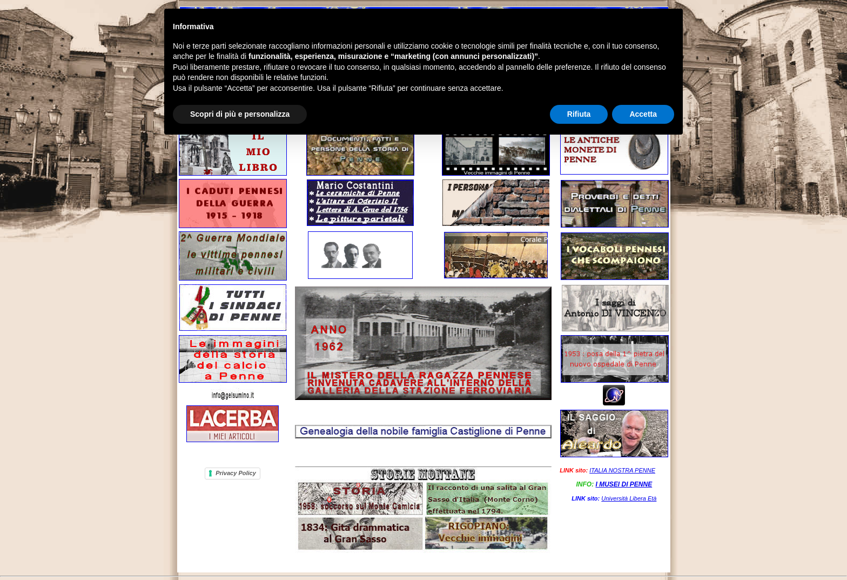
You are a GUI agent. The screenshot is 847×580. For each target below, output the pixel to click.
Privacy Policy (236, 473)
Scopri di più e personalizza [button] (240, 114)
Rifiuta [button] (579, 114)
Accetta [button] (643, 114)
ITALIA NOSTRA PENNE (622, 470)
